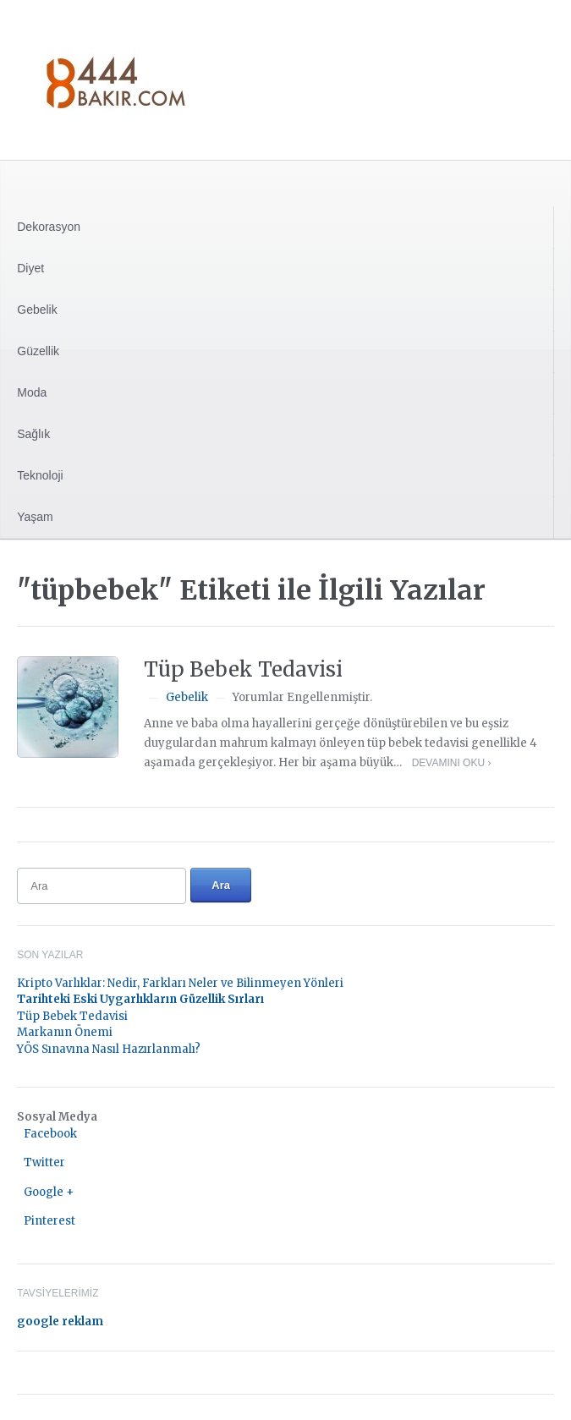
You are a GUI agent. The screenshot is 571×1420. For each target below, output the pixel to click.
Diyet (30, 268)
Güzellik (38, 351)
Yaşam (35, 517)
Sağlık (33, 434)
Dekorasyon (48, 226)
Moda (32, 392)
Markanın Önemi (65, 1032)
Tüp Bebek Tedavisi (243, 669)
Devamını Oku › (451, 763)
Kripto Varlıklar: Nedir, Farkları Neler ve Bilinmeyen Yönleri (180, 983)
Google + (49, 1192)
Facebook (50, 1134)
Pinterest (49, 1221)
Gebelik (37, 309)
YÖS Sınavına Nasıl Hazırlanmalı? (108, 1049)
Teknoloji (40, 475)
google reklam (60, 1321)
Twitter (44, 1162)
